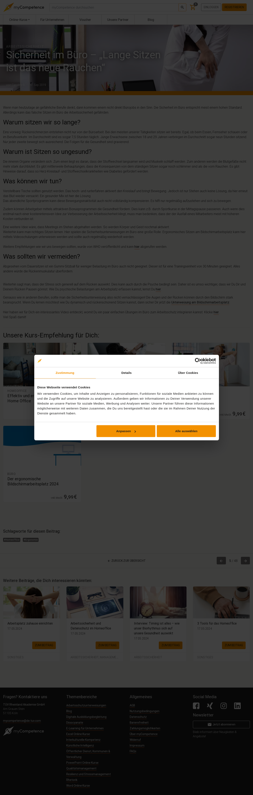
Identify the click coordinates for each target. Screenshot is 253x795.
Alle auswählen (186, 431)
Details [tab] (126, 372)
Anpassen (126, 431)
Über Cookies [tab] (188, 372)
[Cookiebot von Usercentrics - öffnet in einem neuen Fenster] (198, 361)
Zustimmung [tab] (65, 372)
